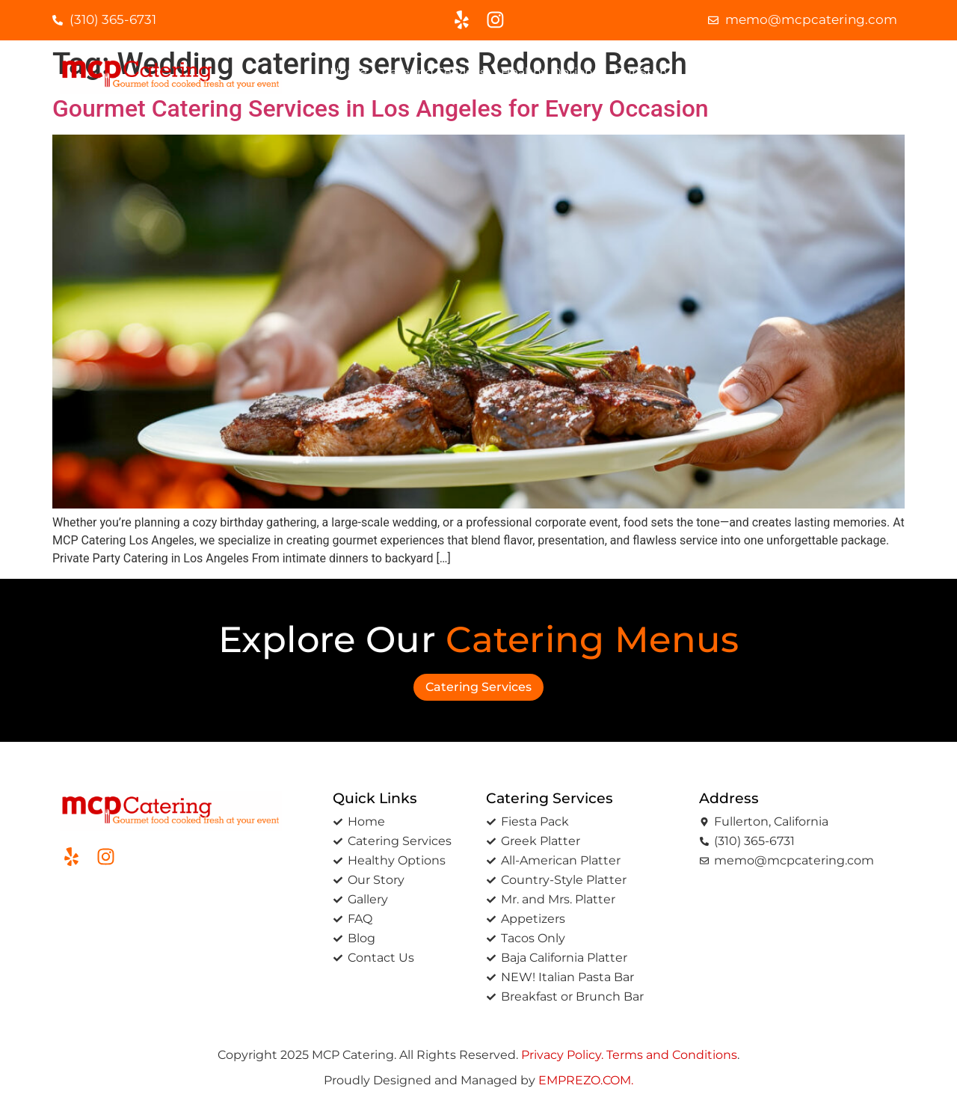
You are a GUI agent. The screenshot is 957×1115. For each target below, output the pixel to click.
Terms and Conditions (671, 1055)
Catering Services (434, 72)
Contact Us (856, 72)
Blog (794, 72)
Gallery (706, 72)
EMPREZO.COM (584, 1080)
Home (348, 72)
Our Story (642, 72)
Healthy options (550, 72)
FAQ (753, 72)
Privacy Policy (561, 1055)
